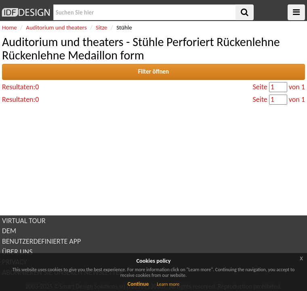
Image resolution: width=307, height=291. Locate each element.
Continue (138, 283)
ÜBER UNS (17, 251)
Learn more (168, 284)
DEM (9, 230)
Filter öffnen (153, 71)
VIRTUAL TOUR (24, 220)
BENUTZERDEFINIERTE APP (41, 241)
